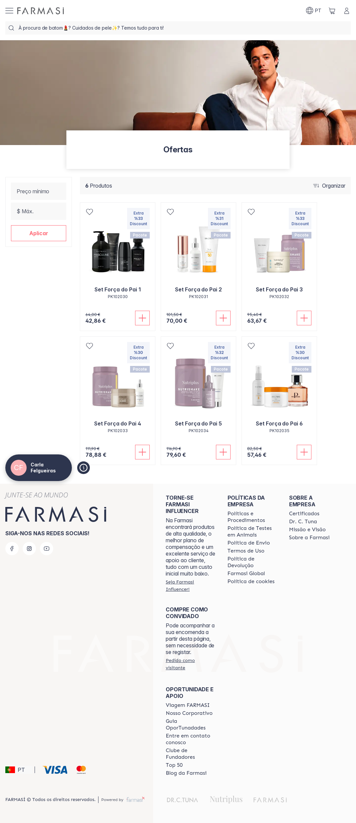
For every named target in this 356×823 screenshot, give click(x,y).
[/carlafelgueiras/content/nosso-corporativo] (189, 713)
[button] (38, 233)
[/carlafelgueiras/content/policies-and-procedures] (252, 517)
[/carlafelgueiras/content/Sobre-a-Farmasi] (309, 537)
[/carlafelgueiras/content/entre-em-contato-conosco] (190, 739)
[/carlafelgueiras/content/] (251, 581)
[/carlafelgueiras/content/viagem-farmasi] (188, 705)
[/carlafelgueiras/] (40, 11)
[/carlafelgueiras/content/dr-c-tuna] (303, 521)
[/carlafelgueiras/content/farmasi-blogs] (186, 773)
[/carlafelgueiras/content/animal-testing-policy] (252, 531)
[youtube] (46, 548)
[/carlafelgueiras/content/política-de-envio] (246, 551)
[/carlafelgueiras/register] (190, 585)
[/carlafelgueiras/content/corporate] (246, 573)
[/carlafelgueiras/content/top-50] (174, 765)
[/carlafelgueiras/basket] (332, 11)
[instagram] (29, 548)
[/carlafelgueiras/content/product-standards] (304, 513)
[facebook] (12, 548)
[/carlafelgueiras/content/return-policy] (252, 562)
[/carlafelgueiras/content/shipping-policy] (249, 543)
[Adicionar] (142, 318)
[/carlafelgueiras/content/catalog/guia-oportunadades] (190, 724)
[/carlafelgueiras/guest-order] (190, 664)
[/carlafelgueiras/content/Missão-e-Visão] (307, 529)
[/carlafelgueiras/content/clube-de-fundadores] (190, 753)
